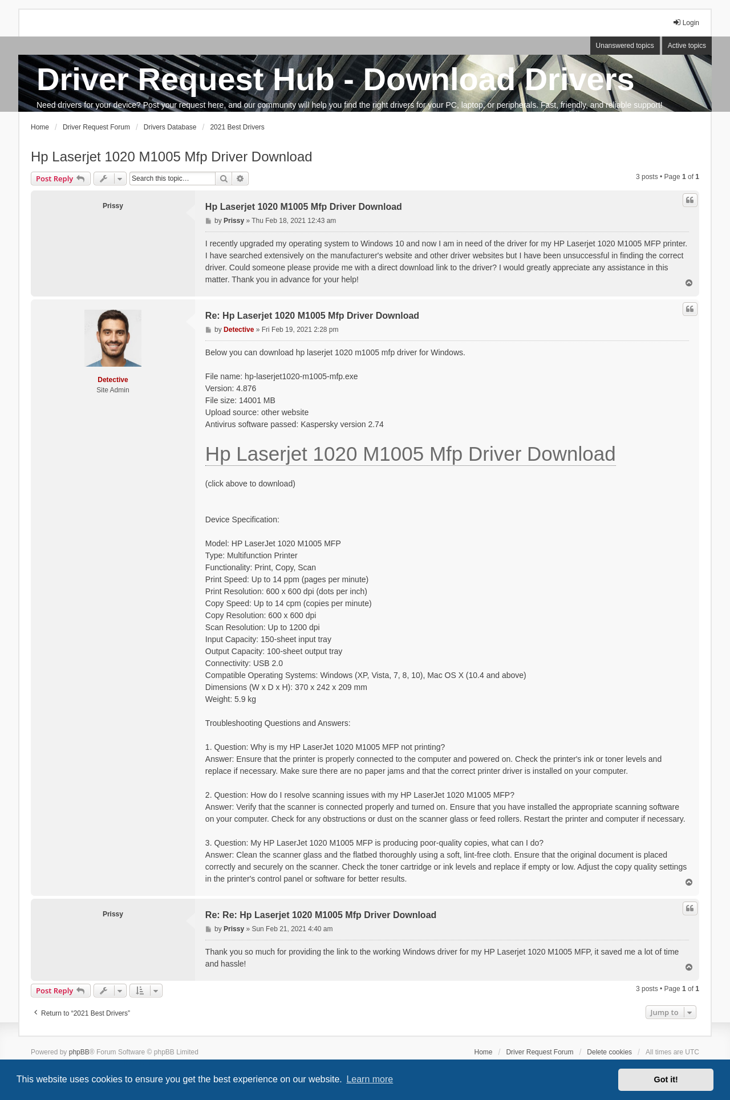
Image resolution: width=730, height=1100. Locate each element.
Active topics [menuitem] (687, 46)
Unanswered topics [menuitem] (625, 46)
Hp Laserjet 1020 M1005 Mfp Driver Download (172, 156)
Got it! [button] (666, 1079)
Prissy (113, 206)
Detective (113, 380)
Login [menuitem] (685, 22)
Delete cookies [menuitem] (609, 1052)
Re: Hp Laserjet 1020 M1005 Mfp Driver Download (312, 315)
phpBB (79, 1052)
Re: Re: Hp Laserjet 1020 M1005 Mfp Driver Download (320, 915)
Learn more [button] (369, 1079)
